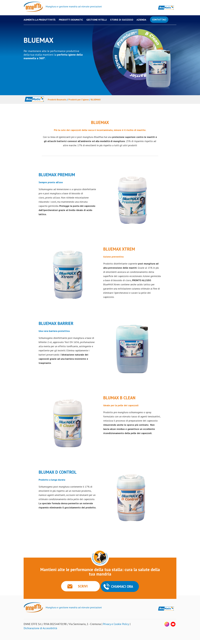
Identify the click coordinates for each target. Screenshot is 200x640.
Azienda (141, 19)
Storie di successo (121, 19)
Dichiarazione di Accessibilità (43, 628)
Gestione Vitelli (96, 19)
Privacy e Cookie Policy (116, 624)
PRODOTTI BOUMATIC (71, 19)
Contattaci (159, 19)
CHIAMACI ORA (122, 586)
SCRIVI (81, 586)
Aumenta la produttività (40, 19)
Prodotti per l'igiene (78, 99)
